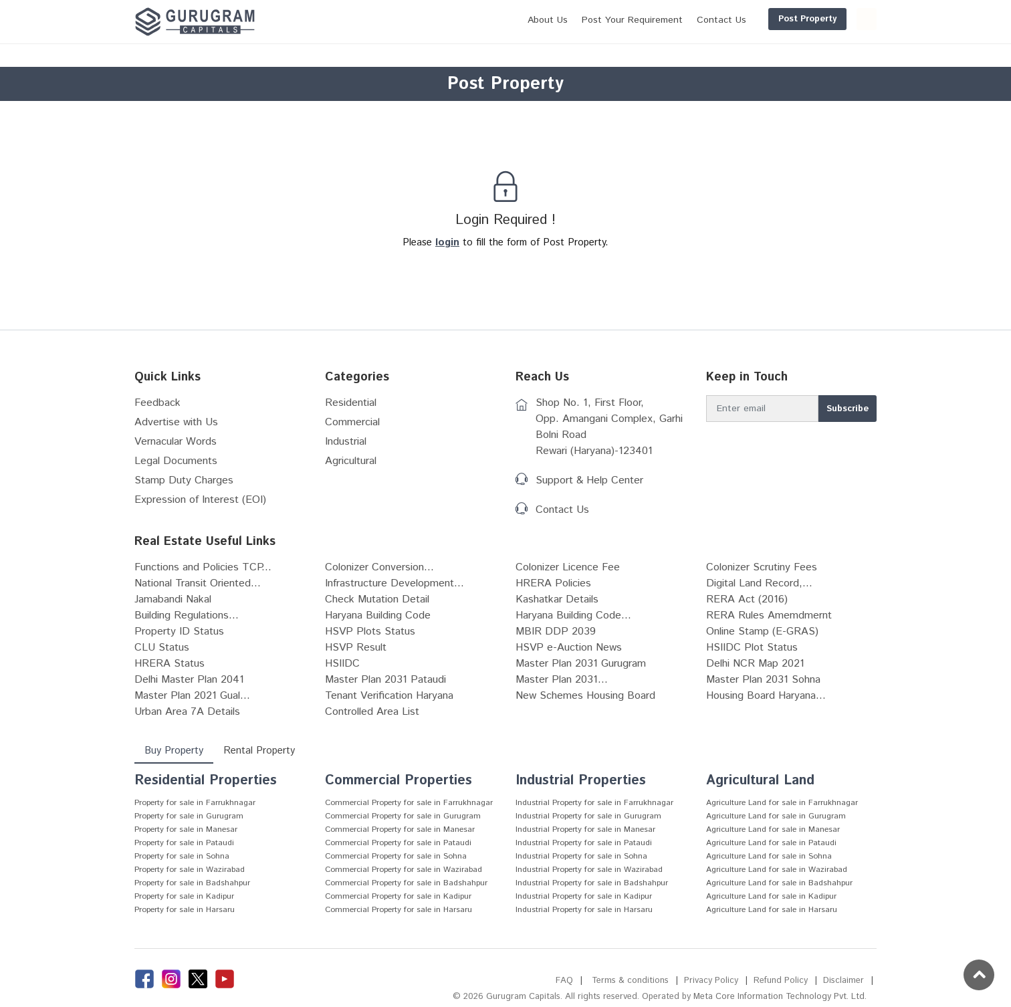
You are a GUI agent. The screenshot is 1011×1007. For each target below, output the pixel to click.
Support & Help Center (589, 480)
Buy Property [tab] (173, 751)
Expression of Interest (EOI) (200, 500)
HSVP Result (355, 647)
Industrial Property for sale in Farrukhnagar (594, 802)
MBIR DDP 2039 (556, 631)
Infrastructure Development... (394, 583)
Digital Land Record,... (759, 583)
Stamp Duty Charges (183, 480)
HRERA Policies (553, 583)
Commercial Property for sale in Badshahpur (406, 883)
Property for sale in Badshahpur (192, 883)
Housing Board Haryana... (766, 695)
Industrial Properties (581, 780)
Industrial (345, 441)
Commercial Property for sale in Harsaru (398, 909)
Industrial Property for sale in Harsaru (584, 909)
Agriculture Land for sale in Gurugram (776, 816)
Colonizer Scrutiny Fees (761, 567)
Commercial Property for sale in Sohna (396, 856)
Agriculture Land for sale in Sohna (769, 856)
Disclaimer (843, 980)
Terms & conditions (630, 980)
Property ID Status (179, 631)
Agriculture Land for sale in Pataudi (771, 843)
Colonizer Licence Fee (568, 567)
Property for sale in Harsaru (184, 909)
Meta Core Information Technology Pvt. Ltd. (780, 996)
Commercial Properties (398, 780)
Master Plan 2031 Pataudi (385, 679)
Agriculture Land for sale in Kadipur (771, 896)
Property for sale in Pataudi (184, 843)
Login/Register (834, 19)
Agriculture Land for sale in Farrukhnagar (782, 802)
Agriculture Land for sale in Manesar (773, 829)
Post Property (743, 19)
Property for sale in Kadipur (184, 896)
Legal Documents (175, 461)
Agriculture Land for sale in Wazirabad (776, 869)
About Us (483, 20)
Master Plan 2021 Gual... (192, 695)
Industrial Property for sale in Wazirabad (589, 869)
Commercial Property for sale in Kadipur (398, 896)
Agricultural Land (760, 780)
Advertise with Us (176, 422)
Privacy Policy (711, 980)
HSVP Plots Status (370, 631)
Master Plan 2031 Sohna (763, 679)
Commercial (352, 422)
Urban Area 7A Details (187, 711)
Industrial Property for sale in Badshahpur (592, 883)
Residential (350, 403)
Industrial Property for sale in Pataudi (584, 843)
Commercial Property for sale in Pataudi (398, 843)
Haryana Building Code (378, 615)
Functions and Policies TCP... (202, 567)
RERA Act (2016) (747, 599)
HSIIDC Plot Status (752, 647)
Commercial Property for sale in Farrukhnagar (409, 802)
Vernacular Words (175, 441)
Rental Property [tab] (259, 751)
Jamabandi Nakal (172, 599)
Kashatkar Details (557, 599)
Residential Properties (205, 780)
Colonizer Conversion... (379, 567)
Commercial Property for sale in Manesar (400, 829)
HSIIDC (342, 663)
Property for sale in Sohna (181, 856)
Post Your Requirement (568, 20)
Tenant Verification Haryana (389, 695)
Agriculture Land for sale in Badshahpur (779, 883)
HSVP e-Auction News (569, 647)
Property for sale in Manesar (185, 829)
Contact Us (562, 510)
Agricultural (350, 461)
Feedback (157, 403)
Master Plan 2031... (562, 679)
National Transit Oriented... (197, 583)
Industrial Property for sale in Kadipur (584, 896)
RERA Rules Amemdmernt (769, 615)
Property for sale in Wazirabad (189, 869)
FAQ (564, 980)
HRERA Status (169, 663)
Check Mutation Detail (377, 599)
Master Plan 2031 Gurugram (581, 663)
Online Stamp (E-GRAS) (762, 631)
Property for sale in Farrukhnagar (194, 802)
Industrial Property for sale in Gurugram (588, 816)
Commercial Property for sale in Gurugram (403, 816)
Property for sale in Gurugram (188, 816)
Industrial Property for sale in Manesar (585, 829)
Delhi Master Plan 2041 (189, 679)
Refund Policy (781, 980)
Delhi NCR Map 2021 (755, 663)
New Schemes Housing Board (585, 695)
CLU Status (161, 647)
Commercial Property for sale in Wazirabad (403, 869)
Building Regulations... (186, 615)
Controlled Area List (372, 711)
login (447, 242)
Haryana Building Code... (573, 615)
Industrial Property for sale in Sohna (581, 856)
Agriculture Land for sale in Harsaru (771, 909)
